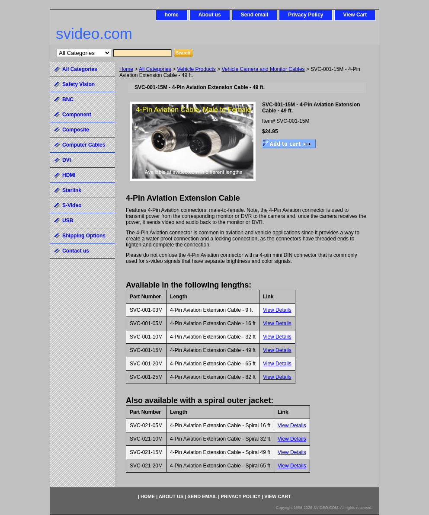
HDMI (69, 175)
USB (67, 221)
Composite (75, 130)
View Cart (355, 15)
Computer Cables (83, 145)
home (172, 15)
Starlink (71, 190)
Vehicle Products (196, 69)
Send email (254, 15)
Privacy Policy (305, 15)
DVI (66, 160)
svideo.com (94, 33)
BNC (68, 99)
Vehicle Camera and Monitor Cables (263, 69)
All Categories (155, 69)
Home (126, 69)
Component (76, 115)
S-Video (71, 205)
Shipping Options (84, 236)
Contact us (75, 251)
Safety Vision (78, 84)
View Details (277, 310)
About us (209, 15)
